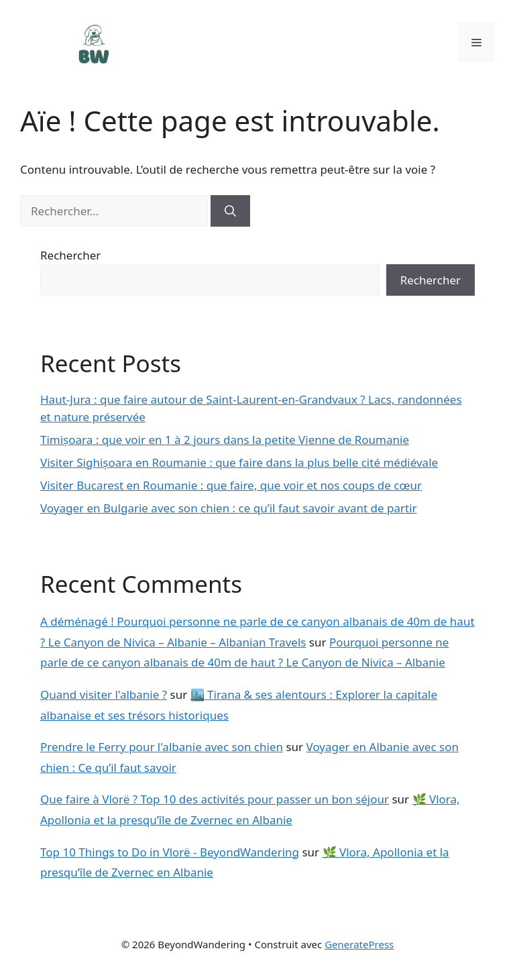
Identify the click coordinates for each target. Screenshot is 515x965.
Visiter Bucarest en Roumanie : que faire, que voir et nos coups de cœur (231, 485)
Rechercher (70, 255)
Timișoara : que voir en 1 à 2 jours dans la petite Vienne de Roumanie (224, 439)
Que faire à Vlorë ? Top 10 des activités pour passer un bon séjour (214, 799)
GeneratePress (359, 944)
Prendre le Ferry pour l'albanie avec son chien (161, 746)
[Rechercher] (230, 211)
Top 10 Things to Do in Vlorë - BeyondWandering (169, 852)
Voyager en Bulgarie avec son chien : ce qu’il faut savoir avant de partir (228, 508)
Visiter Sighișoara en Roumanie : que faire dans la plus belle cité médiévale (239, 462)
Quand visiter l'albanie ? (103, 694)
